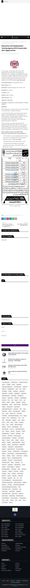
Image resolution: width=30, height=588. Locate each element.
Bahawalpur (17, 393)
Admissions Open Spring (7, 482)
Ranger (25, 415)
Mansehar (14, 475)
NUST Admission (5, 498)
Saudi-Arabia (17, 406)
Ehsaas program (17, 435)
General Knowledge (6, 438)
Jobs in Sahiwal (4, 536)
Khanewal (21, 422)
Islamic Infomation (16, 442)
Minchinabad (12, 495)
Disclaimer (3, 568)
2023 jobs (24, 469)
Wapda (12, 402)
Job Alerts (17, 565)
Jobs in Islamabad (5, 529)
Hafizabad (14, 438)
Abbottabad (24, 404)
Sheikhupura (10, 446)
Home (2, 41)
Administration (14, 382)
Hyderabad (8, 420)
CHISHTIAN (4, 415)
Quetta (16, 400)
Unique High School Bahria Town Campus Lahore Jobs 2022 (18, 353)
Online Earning (5, 429)
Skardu (8, 440)
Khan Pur (4, 475)
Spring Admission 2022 (17, 458)
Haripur (9, 451)
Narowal (12, 431)
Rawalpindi (23, 393)
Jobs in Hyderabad (19, 527)
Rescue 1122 (12, 413)
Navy (24, 409)
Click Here (10, 100)
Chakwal (8, 455)
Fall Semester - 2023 (6, 489)
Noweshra (18, 431)
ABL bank (10, 460)
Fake (19, 486)
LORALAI (25, 455)
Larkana (3, 466)
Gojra (9, 473)
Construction (19, 455)
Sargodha (18, 402)
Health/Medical (11, 389)
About (7, 580)
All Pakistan (4, 391)
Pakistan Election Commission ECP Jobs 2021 (17, 372)
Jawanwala (18, 491)
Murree (9, 426)
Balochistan (4, 393)
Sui (17, 478)
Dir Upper (10, 484)
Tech (19, 418)
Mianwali (4, 426)
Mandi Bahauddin (5, 469)
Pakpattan (4, 446)
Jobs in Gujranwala (19, 525)
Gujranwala (10, 397)
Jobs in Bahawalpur (19, 524)
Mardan (3, 418)
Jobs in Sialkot (18, 536)
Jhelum (23, 442)
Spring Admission (18, 446)
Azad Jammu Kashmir (20, 429)
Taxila (8, 422)
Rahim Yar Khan (17, 404)
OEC (21, 426)
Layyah (11, 424)
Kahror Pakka (20, 473)
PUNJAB (8, 384)
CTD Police (16, 471)
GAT (20, 489)
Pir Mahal (4, 478)
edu (21, 478)
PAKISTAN (25, 386)
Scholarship (13, 395)
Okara (11, 404)
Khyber (9, 444)
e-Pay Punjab (4, 502)
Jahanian (14, 473)
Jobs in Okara (4, 533)
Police (21, 400)
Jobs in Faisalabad (5, 525)
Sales (19, 469)
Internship (17, 545)
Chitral (16, 422)
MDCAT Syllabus (10, 466)
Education (16, 409)
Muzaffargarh (15, 444)
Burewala (17, 462)
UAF (23, 418)
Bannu (23, 420)
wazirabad (4, 460)
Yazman (11, 500)
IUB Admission (17, 464)
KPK (5, 41)
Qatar (7, 413)
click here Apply (17, 139)
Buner (12, 462)
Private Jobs (4, 550)
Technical (12, 433)
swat (19, 420)
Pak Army (4, 397)
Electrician (4, 451)
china (24, 500)
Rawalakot (10, 478)
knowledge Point (5, 53)
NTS (8, 418)
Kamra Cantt (14, 493)
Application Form (11, 449)
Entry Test (4, 464)
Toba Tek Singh (10, 453)
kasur (12, 440)
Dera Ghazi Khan (16, 411)
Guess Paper (4, 491)
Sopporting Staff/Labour (7, 386)
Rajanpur (14, 420)
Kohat (3, 424)
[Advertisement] (15, 19)
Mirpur (3, 440)
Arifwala (10, 471)
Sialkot (8, 402)
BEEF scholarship (17, 482)
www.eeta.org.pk (20, 80)
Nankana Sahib (16, 451)
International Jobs (5, 395)
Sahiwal (23, 402)
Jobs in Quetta (4, 534)
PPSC (9, 400)
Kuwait (23, 464)
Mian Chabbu (5, 495)
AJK (24, 400)
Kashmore (21, 493)
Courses (22, 440)
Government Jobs (17, 215)
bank (17, 389)
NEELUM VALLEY (20, 495)
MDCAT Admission (18, 424)
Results (3, 402)
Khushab (4, 444)
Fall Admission (14, 418)
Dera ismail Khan (19, 449)
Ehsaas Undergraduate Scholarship (9, 486)
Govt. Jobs (17, 550)
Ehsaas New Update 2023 (19, 484)
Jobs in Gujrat (4, 527)
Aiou (3, 413)
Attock (10, 411)
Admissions (22, 391)
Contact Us (3, 565)
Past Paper (17, 570)
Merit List (4, 400)
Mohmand (20, 475)
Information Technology (20, 547)
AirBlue (17, 440)
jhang (12, 422)
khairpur (4, 449)
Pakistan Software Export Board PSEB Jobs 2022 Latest (17, 366)
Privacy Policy (18, 568)
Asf (23, 433)
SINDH (24, 389)
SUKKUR (23, 411)
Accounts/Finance (17, 386)
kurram (10, 502)
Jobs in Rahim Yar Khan (20, 534)
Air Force (12, 429)
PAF (21, 415)
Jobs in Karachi (18, 529)
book (20, 500)
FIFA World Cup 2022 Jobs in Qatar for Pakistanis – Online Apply (17, 359)
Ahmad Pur (4, 471)
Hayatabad (10, 464)
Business (4, 484)
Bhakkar (24, 482)
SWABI (23, 431)
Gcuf (7, 424)
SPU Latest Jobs (24, 451)
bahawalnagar (23, 397)
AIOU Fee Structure (18, 460)
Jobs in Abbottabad (5, 524)
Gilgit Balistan (5, 404)
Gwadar (7, 431)
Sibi (14, 478)
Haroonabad (21, 438)
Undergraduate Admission (20, 453)
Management (9, 406)
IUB (12, 400)
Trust (3, 500)
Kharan (9, 475)
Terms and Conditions (6, 570)
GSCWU (3, 442)
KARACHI (4, 389)
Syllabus (4, 453)
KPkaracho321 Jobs (6, 493)
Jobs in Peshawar (19, 533)
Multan (10, 391)
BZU (3, 420)
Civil (3, 431)
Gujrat (3, 422)
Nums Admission (14, 498)
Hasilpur (9, 442)
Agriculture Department (7, 409)
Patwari (3, 406)
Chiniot (13, 455)
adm (16, 500)
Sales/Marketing (5, 433)
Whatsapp (18, 433)
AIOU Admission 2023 (17, 480)
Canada (21, 471)
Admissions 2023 (5, 462)
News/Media (20, 395)
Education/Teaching (9, 215)
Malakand (18, 466)
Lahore (3, 384)
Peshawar (11, 393)
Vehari (3, 455)
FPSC (21, 409)
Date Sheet (10, 435)
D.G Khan (4, 435)
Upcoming (19, 413)
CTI (21, 462)
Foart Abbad (14, 489)
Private (13, 384)
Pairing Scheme (23, 498)
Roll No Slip (4, 411)
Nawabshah (22, 444)
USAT (7, 500)
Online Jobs (13, 469)
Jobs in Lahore (4, 531)
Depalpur (4, 473)
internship (16, 397)
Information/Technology (13, 415)
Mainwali (4, 458)
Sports (9, 458)
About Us (17, 563)
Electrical (3, 543)
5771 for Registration (6, 480)
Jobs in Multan (18, 531)
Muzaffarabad (15, 426)
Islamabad (19, 384)
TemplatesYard (13, 584)
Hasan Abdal (12, 491)
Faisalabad (15, 391)
